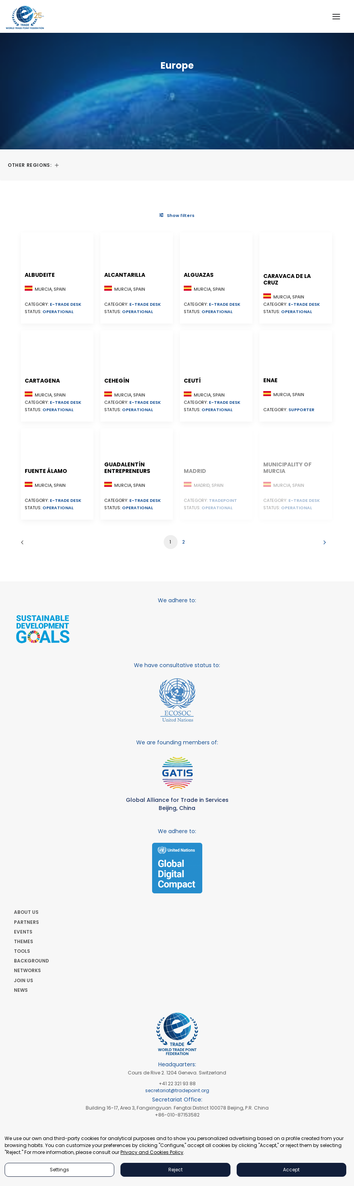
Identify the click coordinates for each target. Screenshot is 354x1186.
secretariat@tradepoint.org (177, 1090)
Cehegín (116, 381)
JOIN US (23, 980)
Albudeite (40, 275)
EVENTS (23, 931)
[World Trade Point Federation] (25, 17)
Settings (59, 1169)
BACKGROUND (31, 960)
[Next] (322, 545)
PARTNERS (26, 922)
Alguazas (198, 275)
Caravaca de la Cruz (287, 279)
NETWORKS (27, 970)
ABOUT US (26, 912)
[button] (336, 16)
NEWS (21, 990)
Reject (175, 1169)
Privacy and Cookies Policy (151, 1152)
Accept (291, 1169)
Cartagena (42, 381)
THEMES (23, 941)
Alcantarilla (124, 275)
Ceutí (192, 381)
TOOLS (22, 951)
